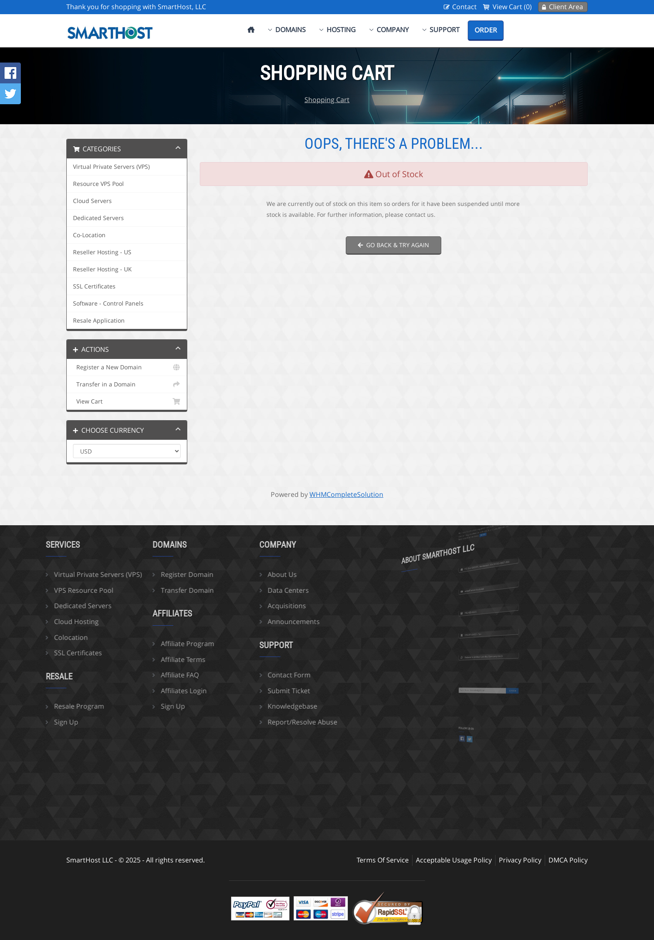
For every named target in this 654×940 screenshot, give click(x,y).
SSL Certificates (94, 286)
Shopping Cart (327, 99)
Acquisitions (254, 605)
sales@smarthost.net (482, 587)
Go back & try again (393, 245)
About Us (249, 574)
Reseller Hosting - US (102, 252)
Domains (290, 29)
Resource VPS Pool (98, 184)
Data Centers (255, 590)
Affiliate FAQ (147, 674)
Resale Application (99, 320)
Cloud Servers (92, 201)
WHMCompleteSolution (346, 494)
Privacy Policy (520, 860)
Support (445, 29)
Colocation (38, 637)
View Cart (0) (512, 6)
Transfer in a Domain (127, 384)
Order (486, 30)
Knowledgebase (259, 706)
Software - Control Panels (108, 303)
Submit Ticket (256, 690)
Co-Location (89, 235)
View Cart (127, 401)
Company (393, 29)
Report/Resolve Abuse (269, 722)
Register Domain (154, 574)
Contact (464, 6)
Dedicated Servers (98, 218)
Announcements (261, 621)
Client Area (566, 6)
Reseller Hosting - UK (102, 269)
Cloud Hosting (43, 621)
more (486, 532)
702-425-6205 (480, 609)
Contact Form (256, 674)
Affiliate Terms (150, 659)
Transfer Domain (154, 590)
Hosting (341, 29)
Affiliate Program (154, 643)
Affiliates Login (151, 690)
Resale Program (46, 706)
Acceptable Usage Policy (454, 860)
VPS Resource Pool (50, 590)
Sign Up (33, 722)
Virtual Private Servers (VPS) (111, 166)
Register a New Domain (127, 367)
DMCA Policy (568, 860)
